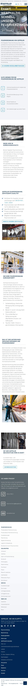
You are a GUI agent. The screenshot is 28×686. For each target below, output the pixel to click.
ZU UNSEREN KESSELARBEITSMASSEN (13, 66)
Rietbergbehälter (17, 1)
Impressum (22, 683)
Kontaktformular (8, 513)
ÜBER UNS (4, 599)
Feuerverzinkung (3, 1)
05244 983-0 (7, 494)
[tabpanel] (13, 21)
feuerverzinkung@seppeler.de (11, 504)
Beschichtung (10, 1)
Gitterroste (24, 1)
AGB (2, 685)
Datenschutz (4, 683)
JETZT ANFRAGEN (7, 30)
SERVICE (3, 583)
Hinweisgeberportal (13, 683)
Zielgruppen (5, 548)
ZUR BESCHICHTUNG (10, 467)
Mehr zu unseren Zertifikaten (13, 221)
